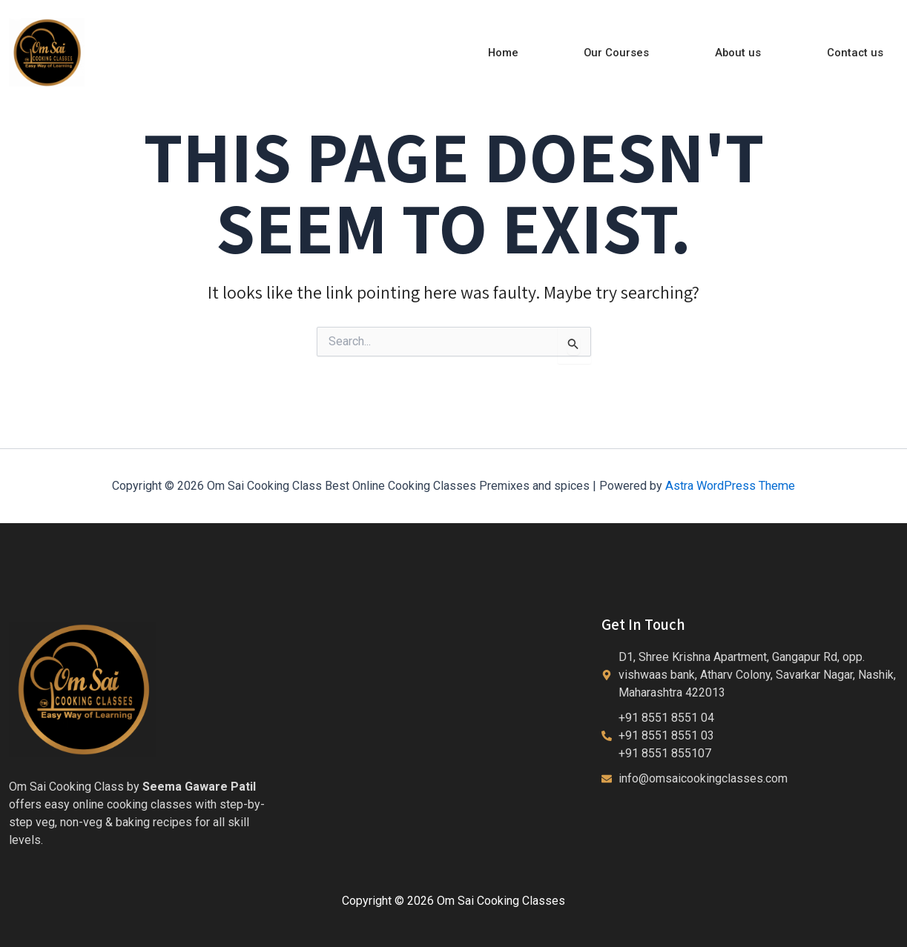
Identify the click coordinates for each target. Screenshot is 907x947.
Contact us (858, 52)
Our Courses (630, 52)
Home (521, 52)
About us (746, 52)
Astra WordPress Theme (730, 485)
